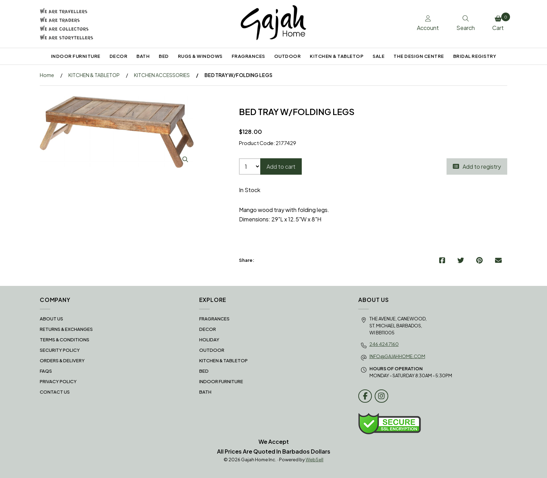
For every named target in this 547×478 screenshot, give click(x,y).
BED (164, 56)
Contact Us (55, 392)
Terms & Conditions (64, 339)
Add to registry (477, 166)
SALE (378, 56)
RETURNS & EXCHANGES (66, 329)
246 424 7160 (384, 344)
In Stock (249, 190)
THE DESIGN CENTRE (419, 56)
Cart (499, 22)
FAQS (46, 371)
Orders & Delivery (62, 360)
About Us (51, 318)
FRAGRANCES (248, 56)
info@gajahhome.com (397, 356)
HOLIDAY (209, 339)
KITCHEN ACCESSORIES (162, 75)
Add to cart (281, 166)
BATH (143, 56)
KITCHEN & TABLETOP (337, 56)
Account (428, 23)
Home (47, 75)
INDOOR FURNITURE (75, 56)
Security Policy (60, 350)
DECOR (119, 56)
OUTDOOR (287, 56)
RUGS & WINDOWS (200, 56)
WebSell (314, 459)
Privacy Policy (58, 381)
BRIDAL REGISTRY (474, 56)
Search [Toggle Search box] (465, 23)
